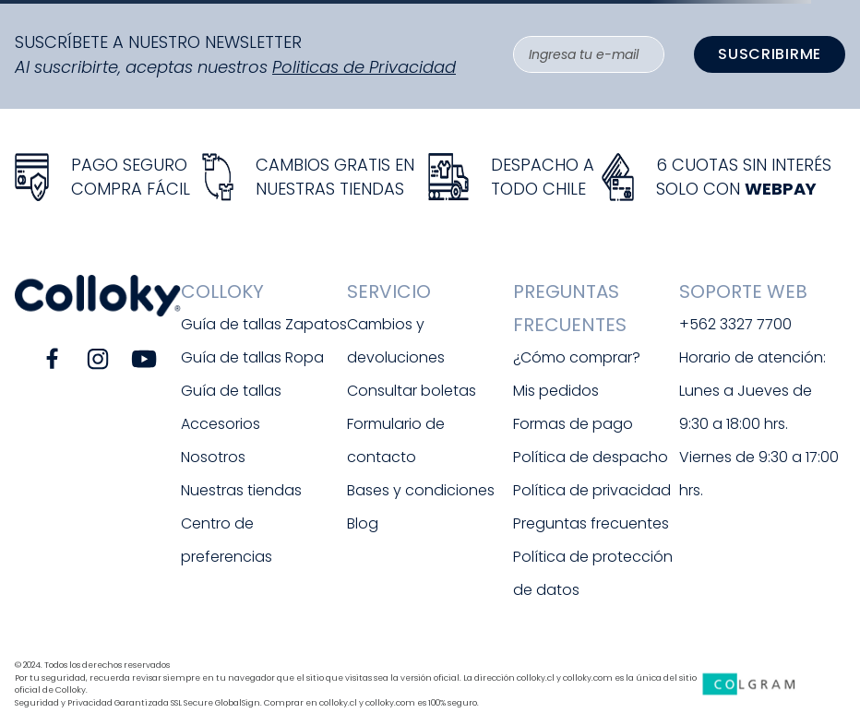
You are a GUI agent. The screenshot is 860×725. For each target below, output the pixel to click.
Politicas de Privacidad (364, 66)
